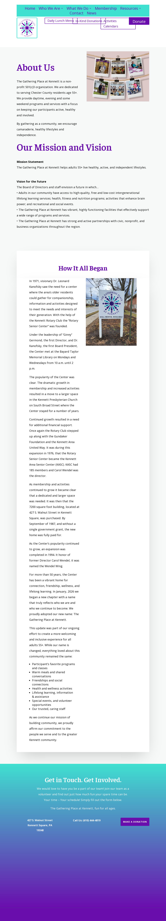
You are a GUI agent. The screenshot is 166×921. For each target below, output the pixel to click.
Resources (129, 9)
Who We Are (49, 9)
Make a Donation (135, 821)
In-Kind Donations (88, 21)
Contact (76, 13)
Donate (139, 21)
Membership (106, 9)
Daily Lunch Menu (60, 20)
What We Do (77, 9)
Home (30, 9)
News (91, 13)
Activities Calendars (110, 23)
